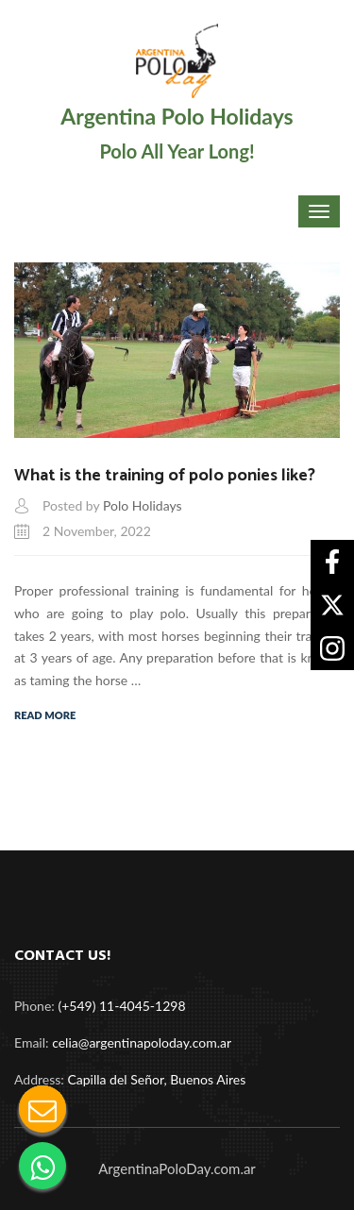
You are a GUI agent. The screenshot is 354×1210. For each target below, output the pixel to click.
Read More (45, 715)
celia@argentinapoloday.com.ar (141, 1042)
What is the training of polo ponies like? (164, 476)
